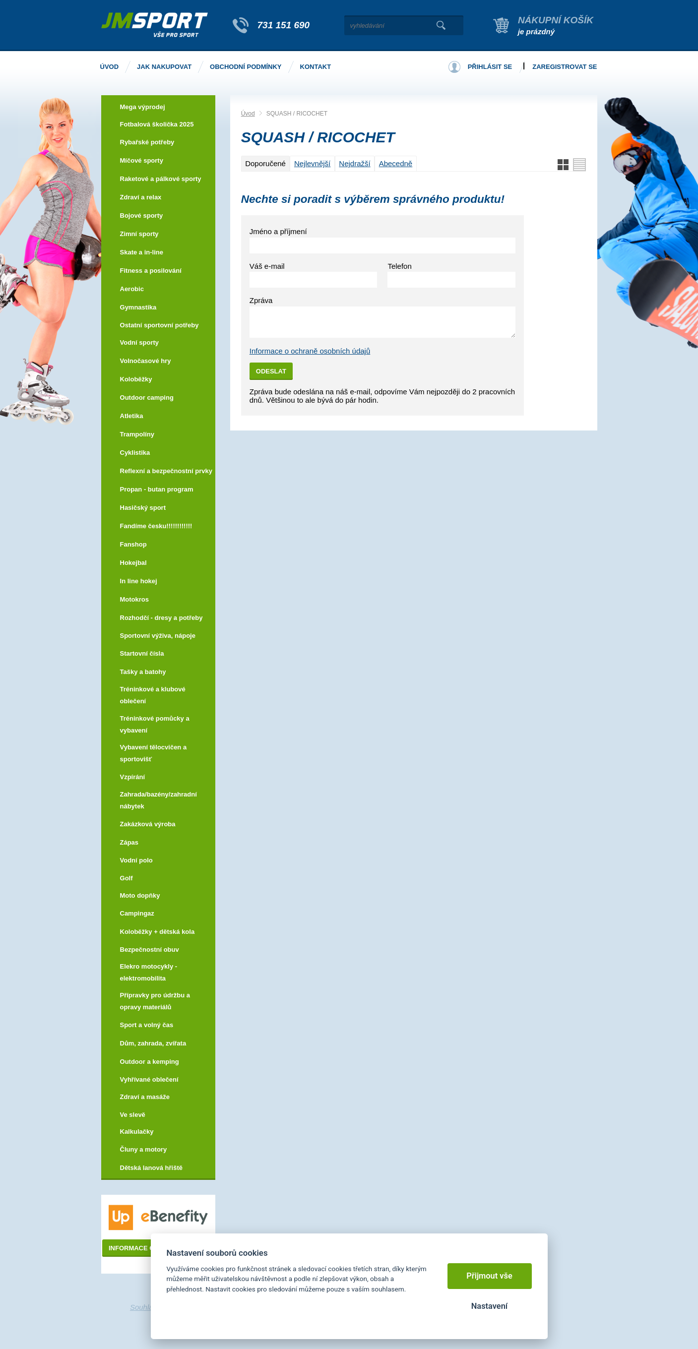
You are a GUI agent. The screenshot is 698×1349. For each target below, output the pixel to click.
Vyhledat (441, 25)
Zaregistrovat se (564, 66)
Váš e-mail (267, 266)
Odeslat (271, 371)
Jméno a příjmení (278, 231)
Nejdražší (354, 163)
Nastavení (489, 1306)
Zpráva (261, 300)
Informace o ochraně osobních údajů (310, 351)
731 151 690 (283, 25)
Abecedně (396, 163)
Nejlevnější (312, 163)
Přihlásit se (490, 66)
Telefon (399, 266)
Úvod (248, 113)
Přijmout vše (489, 1276)
